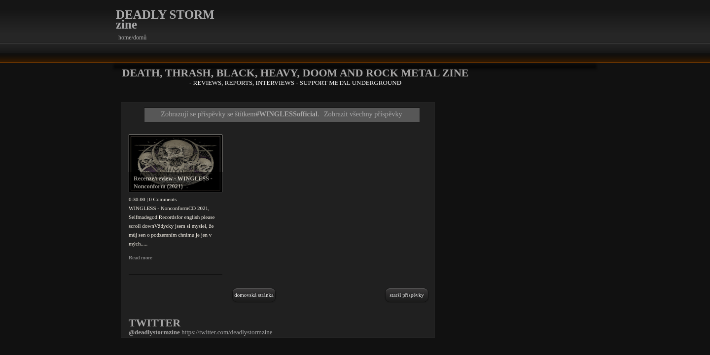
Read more (140, 257)
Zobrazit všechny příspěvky (363, 114)
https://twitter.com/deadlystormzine (227, 332)
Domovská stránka (254, 295)
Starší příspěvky (407, 295)
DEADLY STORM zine (165, 19)
